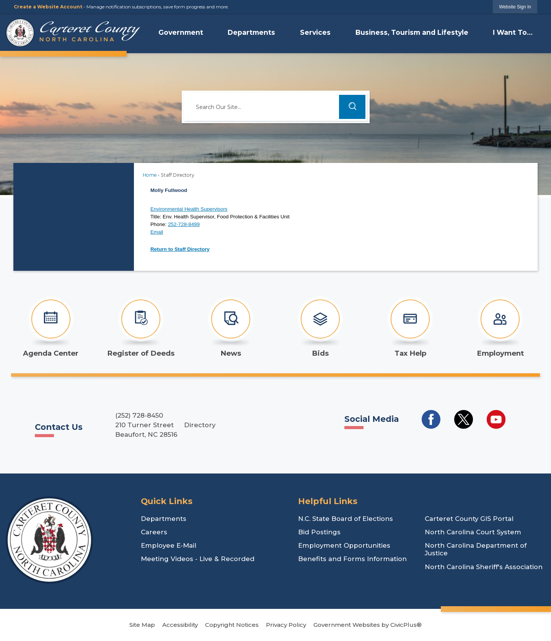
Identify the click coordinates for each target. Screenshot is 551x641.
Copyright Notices (232, 624)
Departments (163, 518)
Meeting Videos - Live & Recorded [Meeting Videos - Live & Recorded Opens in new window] (197, 559)
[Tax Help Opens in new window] (410, 327)
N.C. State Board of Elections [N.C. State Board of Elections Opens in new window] (345, 518)
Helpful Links (327, 501)
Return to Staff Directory (180, 249)
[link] (515, 6)
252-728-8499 (184, 224)
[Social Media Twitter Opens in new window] (463, 419)
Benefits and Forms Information (352, 559)
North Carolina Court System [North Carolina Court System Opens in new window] (473, 532)
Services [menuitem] (315, 32)
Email (156, 232)
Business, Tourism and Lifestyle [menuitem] (411, 32)
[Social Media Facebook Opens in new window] (431, 419)
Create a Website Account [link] (48, 7)
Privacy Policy (286, 624)
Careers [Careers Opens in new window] (154, 532)
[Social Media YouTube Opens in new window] (496, 419)
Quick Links (166, 501)
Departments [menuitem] (251, 32)
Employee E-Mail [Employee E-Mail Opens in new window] (168, 545)
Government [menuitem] (180, 32)
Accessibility (180, 624)
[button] (352, 107)
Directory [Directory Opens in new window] (199, 425)
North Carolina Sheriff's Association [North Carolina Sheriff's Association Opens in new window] (484, 567)
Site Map (142, 624)
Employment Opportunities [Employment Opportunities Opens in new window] (344, 545)
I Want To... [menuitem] (513, 32)
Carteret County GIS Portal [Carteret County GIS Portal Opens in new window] (469, 518)
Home (150, 175)
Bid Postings (319, 532)
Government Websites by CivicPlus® (367, 624)
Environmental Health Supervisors (189, 209)
